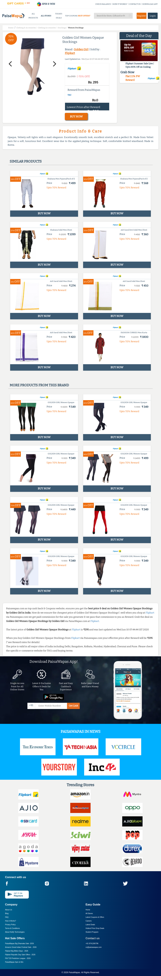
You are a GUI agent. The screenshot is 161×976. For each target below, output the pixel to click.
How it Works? (10, 921)
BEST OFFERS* (84, 16)
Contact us (93, 938)
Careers (89, 921)
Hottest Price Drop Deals (95, 928)
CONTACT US (135, 4)
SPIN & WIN (46, 4)
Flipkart (70, 53)
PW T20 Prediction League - (17, 958)
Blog (6, 913)
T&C (69, 95)
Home (88, 910)
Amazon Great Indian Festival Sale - (21, 947)
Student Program (92, 932)
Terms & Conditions (12, 928)
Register (141, 15)
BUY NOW (76, 116)
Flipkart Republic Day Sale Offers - (20, 955)
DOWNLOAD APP (150, 4)
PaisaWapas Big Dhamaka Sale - (19, 943)
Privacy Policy (10, 925)
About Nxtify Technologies (15, 932)
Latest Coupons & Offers (95, 917)
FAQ (6, 917)
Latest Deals (90, 925)
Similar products (26, 161)
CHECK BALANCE (103, 4)
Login (153, 15)
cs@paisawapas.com (94, 947)
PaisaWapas (74, 972)
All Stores (89, 913)
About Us (8, 910)
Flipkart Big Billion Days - (16, 951)
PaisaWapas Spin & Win (14, 962)
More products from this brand (39, 385)
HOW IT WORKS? (120, 4)
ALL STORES (46, 16)
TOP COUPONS (71, 16)
